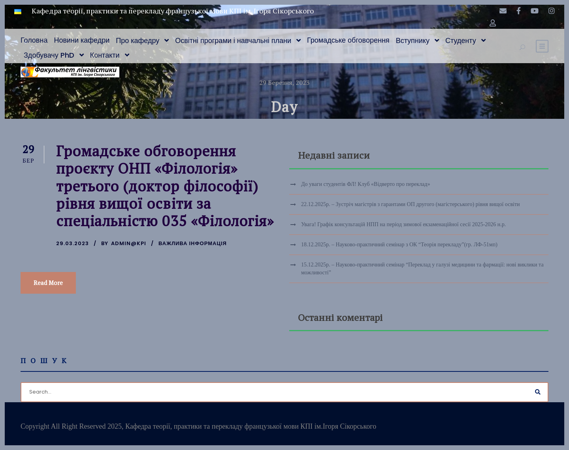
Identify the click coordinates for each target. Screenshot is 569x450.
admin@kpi (128, 243)
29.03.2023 (72, 243)
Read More (48, 283)
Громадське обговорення (348, 40)
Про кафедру (137, 40)
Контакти (105, 55)
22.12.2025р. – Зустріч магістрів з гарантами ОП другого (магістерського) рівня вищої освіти (410, 204)
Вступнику (413, 40)
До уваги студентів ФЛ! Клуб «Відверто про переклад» (365, 184)
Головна (34, 40)
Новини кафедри (81, 40)
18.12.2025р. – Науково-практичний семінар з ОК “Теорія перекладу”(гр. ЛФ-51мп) (399, 245)
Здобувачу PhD (49, 55)
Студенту (460, 40)
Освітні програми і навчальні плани (233, 40)
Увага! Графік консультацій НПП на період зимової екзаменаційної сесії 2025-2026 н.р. (403, 224)
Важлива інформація (192, 243)
